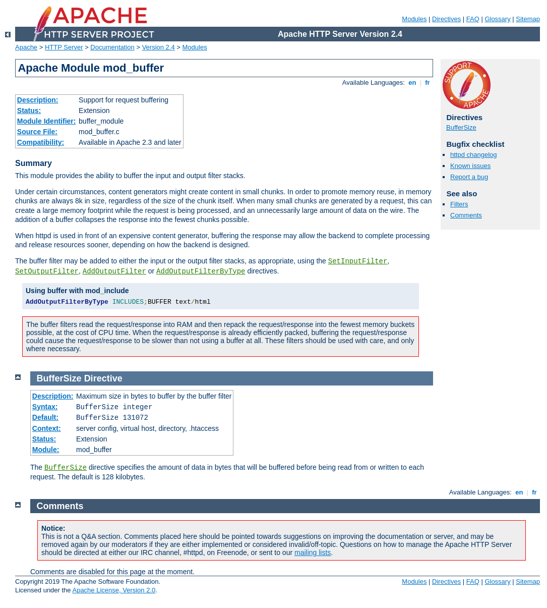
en (412, 82)
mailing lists (312, 552)
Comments (466, 215)
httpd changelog (473, 154)
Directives (446, 19)
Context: (46, 428)
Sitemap (528, 19)
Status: (29, 110)
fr (427, 82)
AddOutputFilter (114, 271)
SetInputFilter (358, 261)
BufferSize (461, 127)
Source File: (37, 132)
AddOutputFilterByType (200, 271)
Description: (37, 100)
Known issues (470, 166)
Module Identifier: (46, 121)
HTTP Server (64, 47)
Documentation (112, 47)
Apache (26, 47)
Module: (45, 450)
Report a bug (469, 177)
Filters (459, 204)
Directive (103, 378)
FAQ (472, 19)
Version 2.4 (158, 47)
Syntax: (45, 407)
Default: (45, 417)
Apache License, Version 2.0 (113, 590)
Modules (414, 19)
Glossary (497, 19)
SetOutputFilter (47, 271)
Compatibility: (40, 142)
